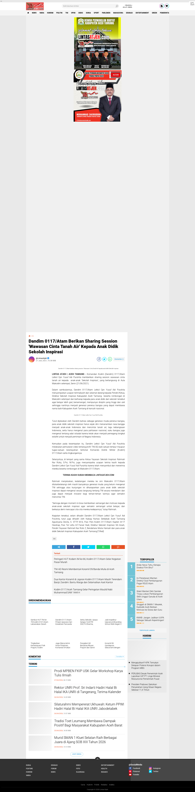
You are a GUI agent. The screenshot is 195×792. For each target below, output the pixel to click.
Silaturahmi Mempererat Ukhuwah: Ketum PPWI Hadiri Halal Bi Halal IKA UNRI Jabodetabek (89, 706)
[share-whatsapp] (110, 359)
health (104, 768)
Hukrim (90, 785)
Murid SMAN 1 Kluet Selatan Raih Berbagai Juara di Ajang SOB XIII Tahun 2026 (85, 740)
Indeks (111, 785)
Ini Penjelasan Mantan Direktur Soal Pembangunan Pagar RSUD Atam (149, 581)
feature (29, 768)
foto (78, 768)
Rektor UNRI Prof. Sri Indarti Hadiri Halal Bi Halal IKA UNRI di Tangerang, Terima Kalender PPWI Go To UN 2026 (87, 692)
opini (73, 13)
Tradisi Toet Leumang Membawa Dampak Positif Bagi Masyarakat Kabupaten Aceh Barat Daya (88, 725)
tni (66, 13)
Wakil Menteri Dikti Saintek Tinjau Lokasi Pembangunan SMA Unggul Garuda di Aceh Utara (150, 595)
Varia (83, 785)
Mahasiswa (118, 13)
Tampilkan (120, 656)
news (34, 13)
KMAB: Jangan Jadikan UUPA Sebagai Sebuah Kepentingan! (150, 619)
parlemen (106, 13)
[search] (90, 6)
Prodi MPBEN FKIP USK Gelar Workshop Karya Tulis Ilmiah (88, 673)
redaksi (104, 772)
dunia (88, 13)
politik (59, 13)
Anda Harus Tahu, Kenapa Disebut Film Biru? (149, 566)
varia (42, 13)
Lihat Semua (76, 754)
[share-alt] (59, 547)
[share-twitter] (104, 359)
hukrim (50, 13)
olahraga (80, 772)
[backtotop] (97, 759)
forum (53, 768)
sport (96, 13)
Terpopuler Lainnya (147, 630)
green (154, 13)
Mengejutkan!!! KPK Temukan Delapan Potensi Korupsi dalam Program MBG (145, 665)
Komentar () (119, 359)
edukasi (129, 13)
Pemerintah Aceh (167, 13)
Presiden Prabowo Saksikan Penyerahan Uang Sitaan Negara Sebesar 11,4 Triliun (146, 687)
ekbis (80, 13)
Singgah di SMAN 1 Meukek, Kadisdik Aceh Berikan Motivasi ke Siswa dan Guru (149, 607)
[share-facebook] (99, 359)
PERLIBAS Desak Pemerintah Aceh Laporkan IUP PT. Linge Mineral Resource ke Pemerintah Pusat (147, 676)
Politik (96, 785)
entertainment (142, 13)
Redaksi (104, 785)
